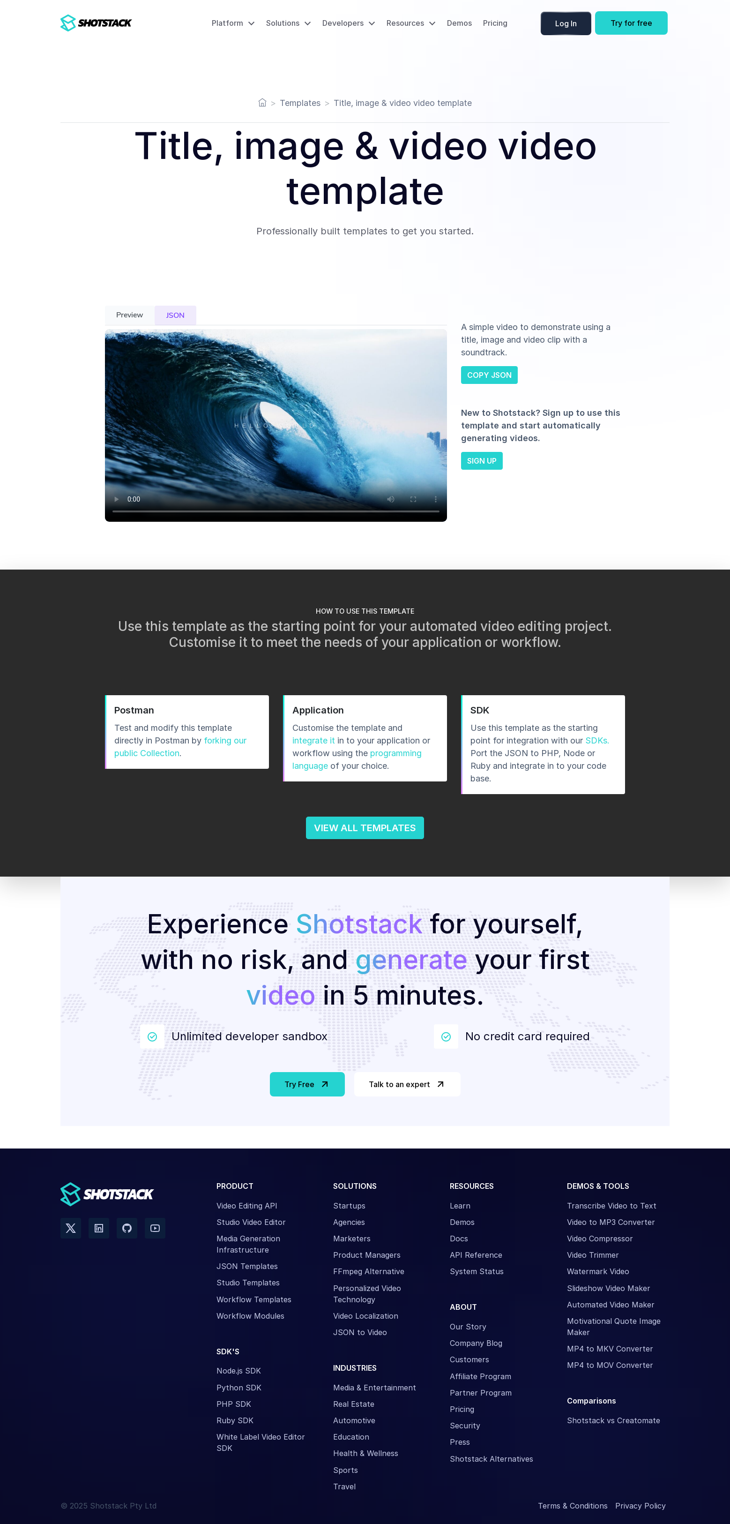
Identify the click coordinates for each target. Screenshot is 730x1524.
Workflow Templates (253, 1299)
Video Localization (365, 1316)
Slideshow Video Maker (608, 1288)
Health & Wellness (365, 1453)
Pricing (495, 23)
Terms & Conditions (573, 1505)
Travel (344, 1486)
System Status (477, 1271)
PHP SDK (233, 1404)
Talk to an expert (407, 1084)
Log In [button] (566, 23)
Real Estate (353, 1404)
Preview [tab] (129, 315)
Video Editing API (246, 1205)
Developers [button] (343, 23)
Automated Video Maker (611, 1304)
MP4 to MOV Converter (610, 1365)
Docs (459, 1238)
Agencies (349, 1222)
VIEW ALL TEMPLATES (365, 827)
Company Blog (476, 1343)
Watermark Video (598, 1271)
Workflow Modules (250, 1316)
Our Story (468, 1326)
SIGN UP (482, 460)
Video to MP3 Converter (611, 1222)
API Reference (476, 1255)
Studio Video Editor (251, 1222)
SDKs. (597, 740)
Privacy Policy (640, 1505)
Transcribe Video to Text (611, 1205)
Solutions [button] (282, 23)
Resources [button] (405, 23)
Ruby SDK (234, 1420)
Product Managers (367, 1255)
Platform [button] (227, 23)
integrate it (313, 740)
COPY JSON (489, 375)
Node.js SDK (238, 1370)
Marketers (352, 1238)
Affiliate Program (480, 1376)
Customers (469, 1359)
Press (460, 1442)
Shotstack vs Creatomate (613, 1420)
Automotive (354, 1420)
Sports (345, 1470)
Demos (459, 23)
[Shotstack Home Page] (116, 23)
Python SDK (238, 1387)
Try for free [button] (631, 23)
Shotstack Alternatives (491, 1459)
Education (351, 1436)
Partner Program (481, 1392)
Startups (349, 1205)
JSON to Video (360, 1332)
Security (465, 1425)
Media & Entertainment (374, 1387)
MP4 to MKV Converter (610, 1348)
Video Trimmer (593, 1255)
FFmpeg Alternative (368, 1271)
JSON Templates (247, 1266)
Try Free (307, 1084)
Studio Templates (248, 1282)
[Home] (262, 103)
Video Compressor (600, 1238)
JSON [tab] (175, 315)
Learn (460, 1205)
